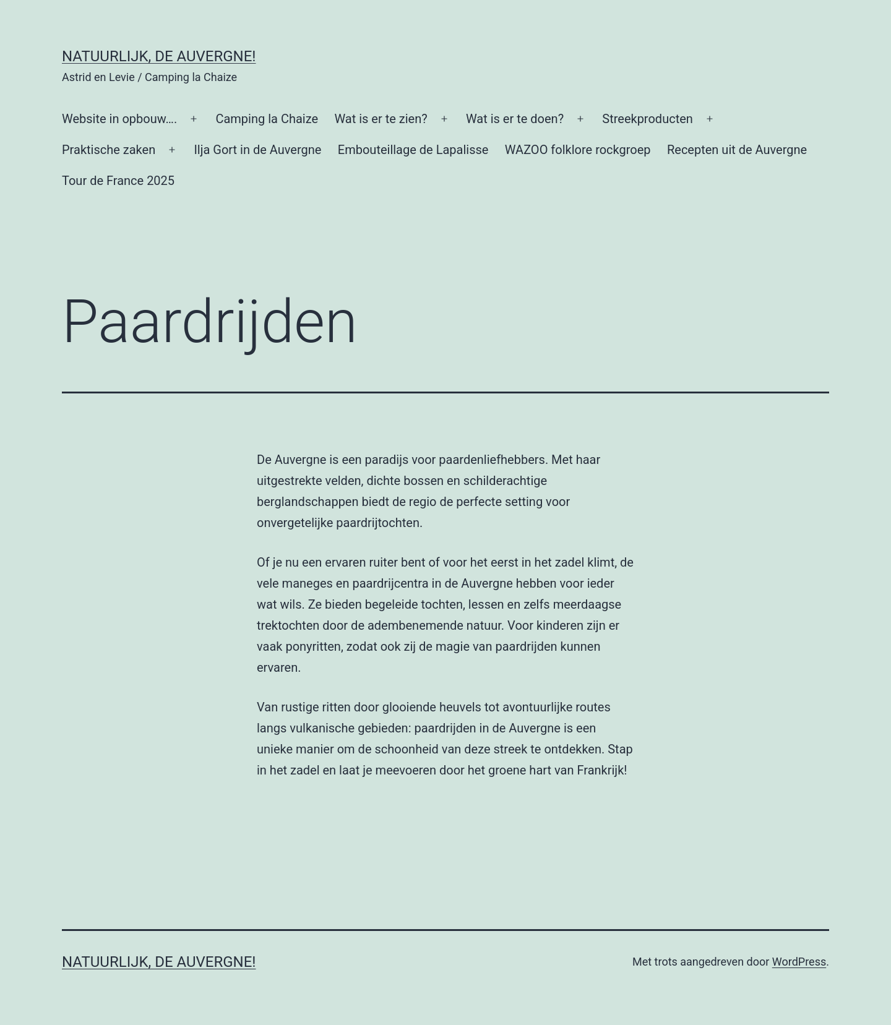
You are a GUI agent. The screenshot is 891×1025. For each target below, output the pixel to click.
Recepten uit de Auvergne (737, 149)
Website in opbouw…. (119, 118)
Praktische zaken (108, 149)
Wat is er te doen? (515, 118)
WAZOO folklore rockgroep (578, 149)
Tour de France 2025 (118, 180)
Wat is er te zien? (380, 118)
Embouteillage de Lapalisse (413, 149)
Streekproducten (647, 118)
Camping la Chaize (266, 118)
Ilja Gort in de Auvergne (257, 149)
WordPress (799, 961)
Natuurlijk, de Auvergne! (159, 56)
